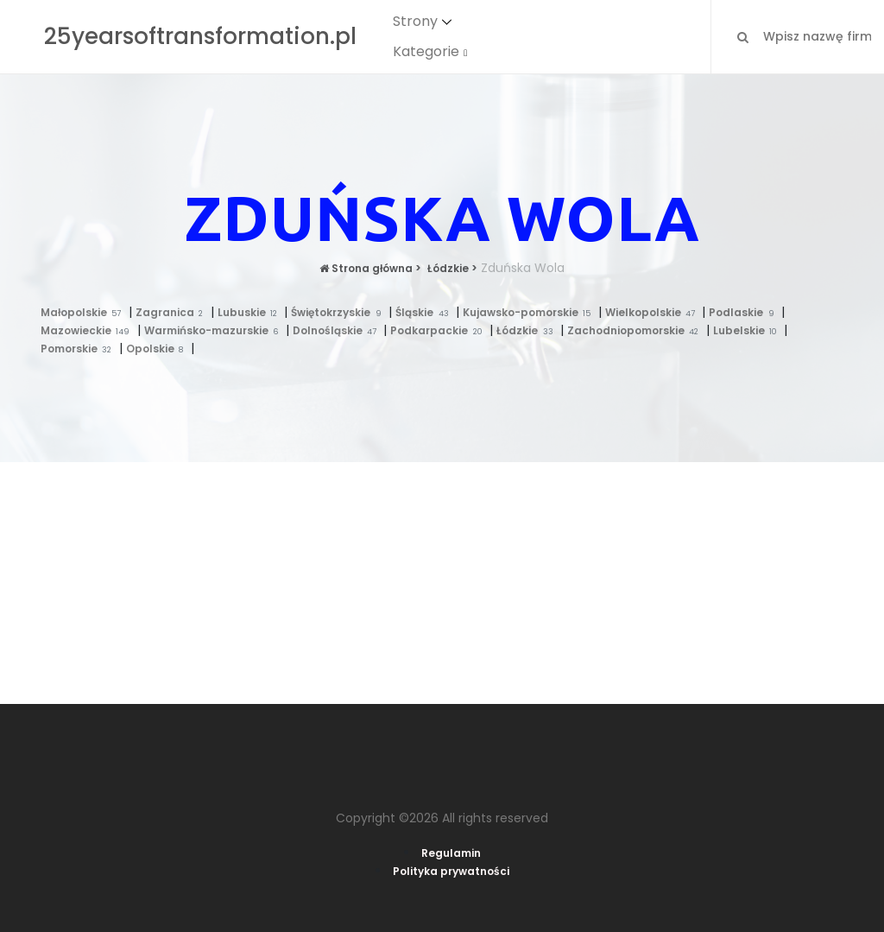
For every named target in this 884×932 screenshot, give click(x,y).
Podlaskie (745, 312)
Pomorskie (80, 348)
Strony (415, 21)
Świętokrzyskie (339, 312)
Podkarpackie (439, 330)
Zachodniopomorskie (636, 330)
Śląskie (425, 312)
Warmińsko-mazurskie (215, 330)
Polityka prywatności (451, 871)
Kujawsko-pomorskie (530, 312)
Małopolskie (85, 312)
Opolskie (158, 348)
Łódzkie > (451, 268)
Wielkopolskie (654, 312)
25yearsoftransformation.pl (200, 36)
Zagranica (173, 312)
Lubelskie (749, 330)
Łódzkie (528, 330)
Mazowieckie (89, 330)
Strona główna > (370, 268)
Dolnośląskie (338, 330)
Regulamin (451, 853)
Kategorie (426, 51)
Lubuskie (251, 312)
